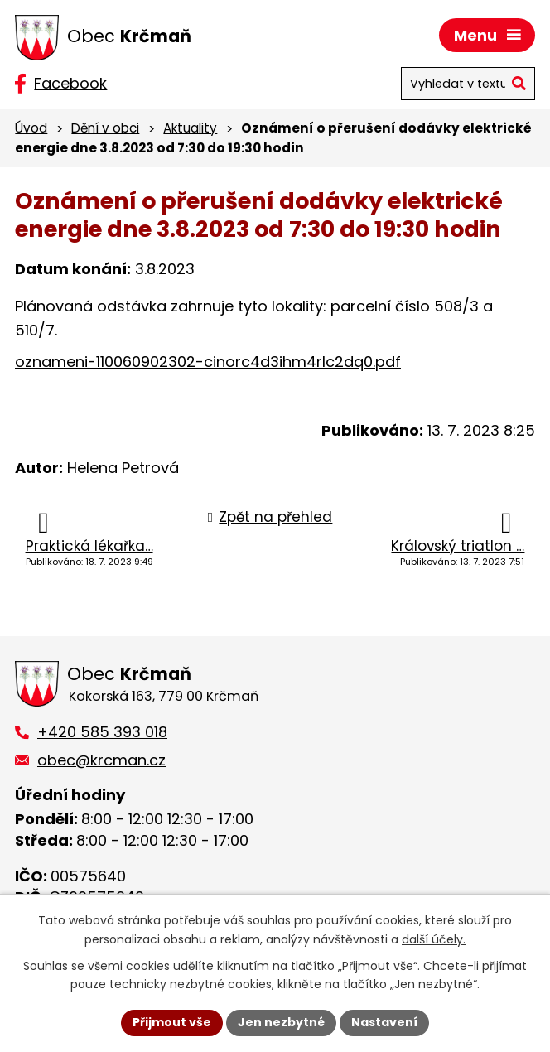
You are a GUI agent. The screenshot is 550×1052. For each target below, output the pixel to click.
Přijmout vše (172, 1022)
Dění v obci (105, 128)
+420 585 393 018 (102, 731)
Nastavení (384, 1022)
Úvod (31, 128)
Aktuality (190, 128)
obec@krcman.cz (101, 760)
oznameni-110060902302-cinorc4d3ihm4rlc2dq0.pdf (208, 361)
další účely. (434, 939)
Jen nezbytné (281, 1022)
